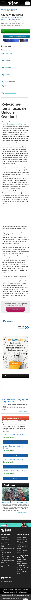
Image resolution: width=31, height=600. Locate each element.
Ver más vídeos (23, 411)
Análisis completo (22, 512)
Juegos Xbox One (22, 550)
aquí (20, 598)
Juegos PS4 (20, 544)
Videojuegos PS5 (22, 542)
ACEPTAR (25, 598)
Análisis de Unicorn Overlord (15, 502)
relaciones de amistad (15, 124)
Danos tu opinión (15, 309)
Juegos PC (20, 552)
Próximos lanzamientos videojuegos (5, 540)
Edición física (7, 53)
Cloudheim (20, 561)
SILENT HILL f (21, 559)
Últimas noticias (22, 538)
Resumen (6, 60)
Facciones (6, 75)
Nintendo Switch (22, 540)
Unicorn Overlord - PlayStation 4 (14, 434)
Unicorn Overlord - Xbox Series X (15, 471)
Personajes (6, 67)
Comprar (15, 442)
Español (5, 86)
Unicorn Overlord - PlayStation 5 (14, 459)
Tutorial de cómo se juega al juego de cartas (15, 400)
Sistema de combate (9, 93)
